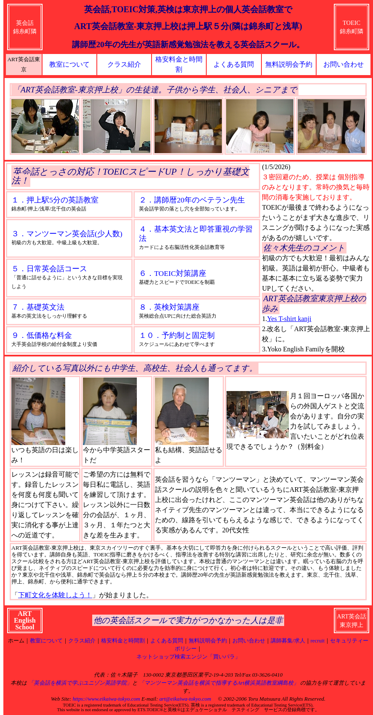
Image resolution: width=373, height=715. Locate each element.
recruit (318, 641)
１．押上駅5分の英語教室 (55, 200)
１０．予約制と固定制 (177, 335)
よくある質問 (233, 64)
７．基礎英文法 (37, 307)
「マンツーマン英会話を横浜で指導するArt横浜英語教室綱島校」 (219, 683)
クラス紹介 (124, 64)
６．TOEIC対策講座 (172, 273)
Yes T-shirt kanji (289, 318)
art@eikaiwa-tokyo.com (185, 699)
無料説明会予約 (288, 64)
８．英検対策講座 (169, 307)
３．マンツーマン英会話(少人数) (67, 233)
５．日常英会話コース (49, 268)
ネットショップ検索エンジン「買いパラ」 (188, 657)
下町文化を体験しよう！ (55, 595)
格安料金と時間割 (123, 641)
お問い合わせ (343, 64)
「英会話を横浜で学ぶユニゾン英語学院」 (80, 683)
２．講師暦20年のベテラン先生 (192, 200)
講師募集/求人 (288, 641)
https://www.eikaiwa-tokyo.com (106, 699)
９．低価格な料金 (41, 335)
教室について (69, 64)
